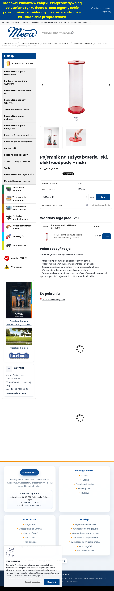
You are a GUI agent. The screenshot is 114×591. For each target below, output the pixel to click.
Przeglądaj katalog (19, 321)
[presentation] (42, 84)
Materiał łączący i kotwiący (18, 181)
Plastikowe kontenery (83, 43)
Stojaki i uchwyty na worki (17, 161)
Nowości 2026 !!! (15, 258)
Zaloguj (97, 8)
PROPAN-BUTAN (17, 245)
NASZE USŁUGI (12, 22)
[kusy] (81, 197)
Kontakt (85, 475)
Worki (7, 168)
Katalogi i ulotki (85, 488)
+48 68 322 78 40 (31, 502)
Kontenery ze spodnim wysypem (15, 82)
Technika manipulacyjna (17, 218)
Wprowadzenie (10, 43)
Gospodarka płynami (15, 189)
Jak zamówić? (30, 533)
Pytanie (85, 479)
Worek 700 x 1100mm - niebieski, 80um (57, 421)
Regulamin (30, 524)
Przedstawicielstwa (85, 484)
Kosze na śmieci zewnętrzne (18, 141)
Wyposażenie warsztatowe (16, 208)
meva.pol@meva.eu (16, 393)
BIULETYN (87, 22)
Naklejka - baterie (51, 352)
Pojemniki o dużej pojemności (19, 174)
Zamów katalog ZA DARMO (18, 324)
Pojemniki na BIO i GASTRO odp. (17, 92)
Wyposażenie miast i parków (19, 227)
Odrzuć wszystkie (32, 582)
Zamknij (51, 582)
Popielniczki (10, 148)
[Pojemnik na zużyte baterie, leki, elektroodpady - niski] (76, 85)
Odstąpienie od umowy (30, 528)
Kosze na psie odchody (16, 155)
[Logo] (19, 33)
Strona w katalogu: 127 (52, 299)
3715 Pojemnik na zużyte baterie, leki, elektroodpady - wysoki (68, 236)
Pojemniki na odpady (30, 43)
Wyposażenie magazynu (16, 198)
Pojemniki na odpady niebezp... (56, 43)
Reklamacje (31, 541)
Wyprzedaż (13, 267)
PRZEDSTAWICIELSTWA (51, 22)
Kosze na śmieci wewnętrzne (18, 135)
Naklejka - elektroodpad (91, 352)
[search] (72, 33)
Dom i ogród (15, 236)
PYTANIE (35, 22)
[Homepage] (3, 22)
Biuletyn (85, 492)
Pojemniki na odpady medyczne (15, 127)
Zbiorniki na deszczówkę (16, 109)
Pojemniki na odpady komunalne (15, 73)
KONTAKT (25, 22)
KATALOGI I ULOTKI (72, 22)
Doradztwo (30, 537)
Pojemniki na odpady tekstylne (15, 101)
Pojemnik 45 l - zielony (90, 420)
